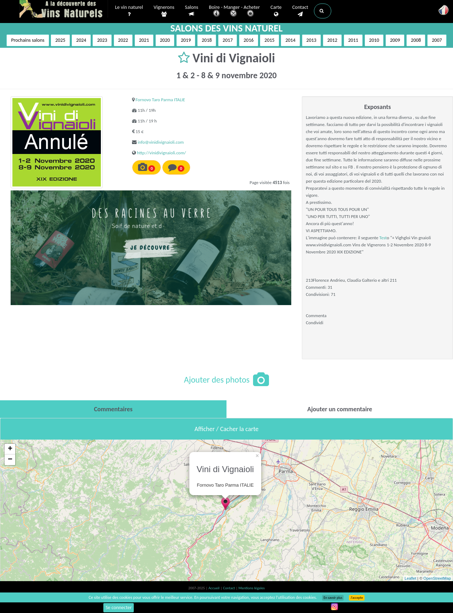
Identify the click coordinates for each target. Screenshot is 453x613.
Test (383, 237)
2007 (437, 40)
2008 (416, 40)
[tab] (113, 409)
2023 (102, 40)
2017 (228, 40)
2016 (248, 40)
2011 (353, 40)
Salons (192, 11)
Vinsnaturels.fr (63, 9)
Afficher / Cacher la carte (227, 429)
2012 (332, 40)
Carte (275, 11)
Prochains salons (27, 40)
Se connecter (118, 608)
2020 (165, 40)
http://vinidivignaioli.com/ (161, 152)
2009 (395, 40)
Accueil (214, 588)
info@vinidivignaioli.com (161, 142)
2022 (123, 40)
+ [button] (10, 449)
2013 (311, 40)
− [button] (10, 459)
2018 (207, 40)
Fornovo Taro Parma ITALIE (160, 99)
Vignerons (164, 11)
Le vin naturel (129, 11)
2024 (81, 40)
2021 (144, 40)
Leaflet (410, 578)
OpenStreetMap (437, 578)
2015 (269, 40)
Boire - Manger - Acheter (234, 11)
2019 (186, 40)
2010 (374, 40)
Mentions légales (252, 588)
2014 (290, 40)
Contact (300, 11)
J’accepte (356, 598)
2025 (60, 40)
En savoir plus (332, 598)
